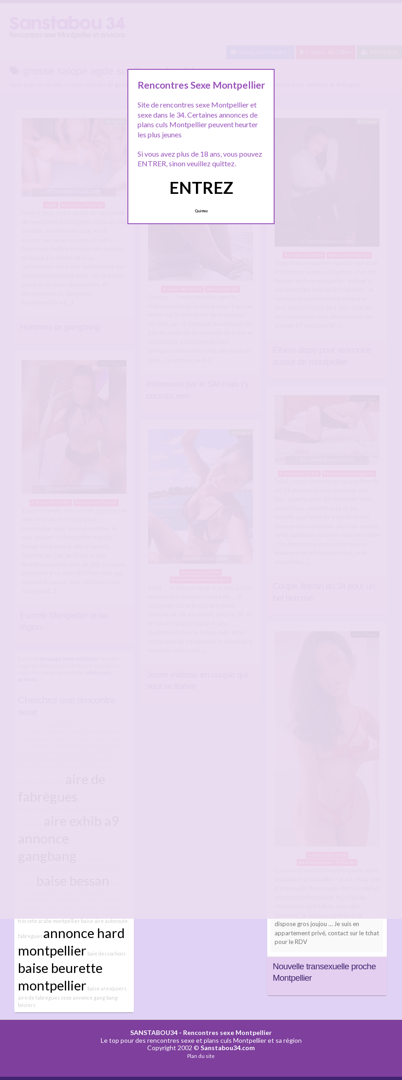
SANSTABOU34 (154, 1032)
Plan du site (201, 1056)
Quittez (201, 211)
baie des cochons (106, 953)
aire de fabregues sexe (45, 998)
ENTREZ (201, 187)
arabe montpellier (59, 921)
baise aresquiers (106, 988)
